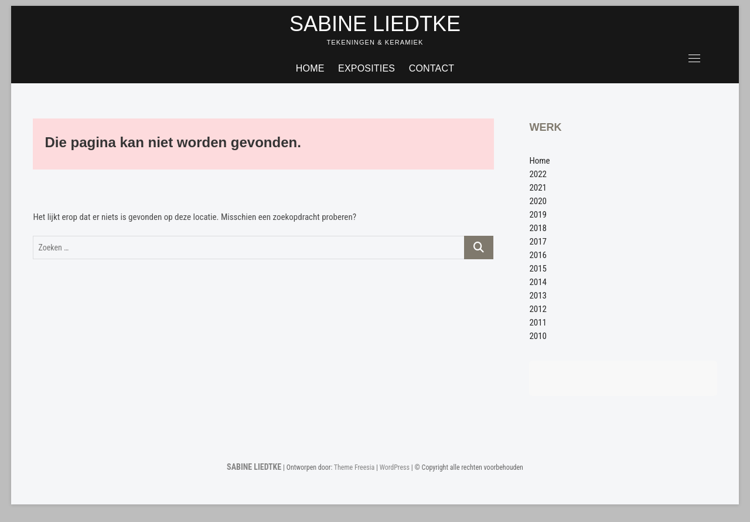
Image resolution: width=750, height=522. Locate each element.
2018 (538, 228)
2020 (538, 201)
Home (310, 68)
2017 (538, 241)
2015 (538, 268)
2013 (538, 295)
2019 (538, 214)
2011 (538, 322)
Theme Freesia (354, 467)
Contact (432, 68)
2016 (538, 255)
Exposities (366, 68)
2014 (538, 282)
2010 (538, 336)
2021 (538, 187)
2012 (538, 309)
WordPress (395, 467)
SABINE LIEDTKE (375, 24)
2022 (538, 174)
